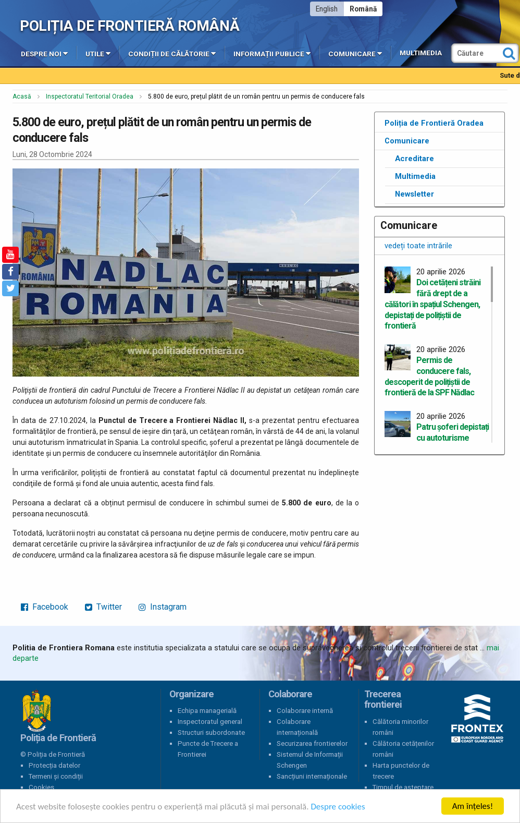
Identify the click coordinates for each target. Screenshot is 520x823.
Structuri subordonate (211, 732)
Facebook (44, 607)
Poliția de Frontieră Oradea (434, 123)
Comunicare (355, 53)
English (327, 9)
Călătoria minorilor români (400, 727)
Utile (97, 53)
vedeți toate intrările (418, 245)
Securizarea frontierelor (312, 743)
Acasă (22, 96)
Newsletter (414, 194)
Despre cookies (338, 806)
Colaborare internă (305, 711)
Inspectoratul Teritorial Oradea (89, 96)
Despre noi (44, 53)
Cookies (41, 787)
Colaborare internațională (297, 727)
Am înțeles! (472, 806)
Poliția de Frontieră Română (129, 25)
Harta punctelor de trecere (401, 770)
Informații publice (272, 53)
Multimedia (421, 53)
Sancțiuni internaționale (312, 776)
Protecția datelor (54, 765)
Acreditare (414, 158)
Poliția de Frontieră (36, 711)
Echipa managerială (207, 711)
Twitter (103, 607)
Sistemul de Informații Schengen (310, 760)
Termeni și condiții (56, 776)
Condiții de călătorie (172, 53)
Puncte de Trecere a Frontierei (208, 749)
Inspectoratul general (210, 721)
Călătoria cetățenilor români (403, 749)
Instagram (163, 607)
